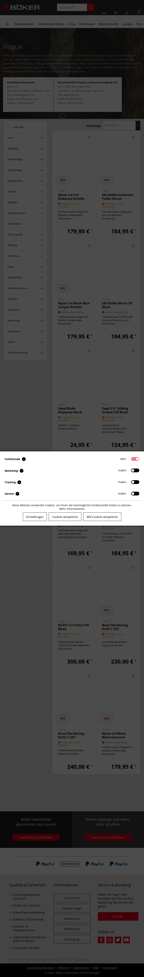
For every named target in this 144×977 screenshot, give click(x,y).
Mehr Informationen (72, 509)
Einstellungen (35, 517)
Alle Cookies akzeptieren (102, 517)
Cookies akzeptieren (65, 517)
